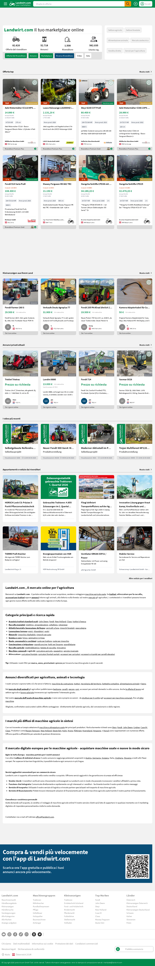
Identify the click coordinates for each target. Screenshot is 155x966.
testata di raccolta (48, 647)
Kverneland (87, 730)
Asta (88, 55)
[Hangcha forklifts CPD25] (134, 192)
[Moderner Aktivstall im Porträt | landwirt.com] (96, 442)
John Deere (43, 621)
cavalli (65, 689)
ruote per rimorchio (61, 641)
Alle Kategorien (8, 916)
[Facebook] (15, 934)
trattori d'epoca (79, 621)
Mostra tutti (145, 71)
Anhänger (37, 922)
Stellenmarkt (69, 919)
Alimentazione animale (118, 40)
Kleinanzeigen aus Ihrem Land (18, 272)
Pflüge (35, 909)
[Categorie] (34, 934)
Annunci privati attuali (14, 344)
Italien (129, 916)
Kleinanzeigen (8, 906)
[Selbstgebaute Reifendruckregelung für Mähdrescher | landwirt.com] (20, 442)
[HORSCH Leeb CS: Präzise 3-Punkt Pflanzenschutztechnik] (20, 498)
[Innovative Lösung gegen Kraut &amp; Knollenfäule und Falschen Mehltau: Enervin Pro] (134, 498)
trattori (77, 683)
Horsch (106, 730)
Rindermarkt (69, 909)
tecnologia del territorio (91, 683)
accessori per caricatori (70, 654)
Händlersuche (7, 909)
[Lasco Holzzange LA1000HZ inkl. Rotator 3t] (58, 115)
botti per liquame (55, 644)
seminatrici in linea (36, 637)
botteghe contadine (110, 683)
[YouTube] (4, 934)
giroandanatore (41, 624)
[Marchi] (40, 934)
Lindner (136, 727)
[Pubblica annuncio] (135, 4)
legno (143, 683)
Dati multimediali (21, 943)
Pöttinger (78, 730)
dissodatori (39, 631)
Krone (70, 730)
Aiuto (6, 954)
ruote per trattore (44, 641)
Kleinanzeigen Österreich (137, 903)
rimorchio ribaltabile (26, 634)
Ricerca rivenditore (64, 55)
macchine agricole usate (95, 594)
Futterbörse (69, 916)
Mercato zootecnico (140, 40)
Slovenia (127, 758)
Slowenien (130, 919)
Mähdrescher (38, 903)
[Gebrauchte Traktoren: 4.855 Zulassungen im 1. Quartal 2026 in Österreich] (58, 498)
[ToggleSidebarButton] (5, 4)
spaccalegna (80, 628)
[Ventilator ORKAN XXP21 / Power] (96, 549)
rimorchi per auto (43, 634)
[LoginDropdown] (145, 4)
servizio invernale (71, 651)
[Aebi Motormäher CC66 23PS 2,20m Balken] (134, 115)
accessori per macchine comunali (118, 697)
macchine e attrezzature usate (52, 727)
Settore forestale (133, 30)
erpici (30, 631)
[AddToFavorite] (34, 82)
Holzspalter (38, 916)
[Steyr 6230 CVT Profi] (96, 115)
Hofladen (68, 922)
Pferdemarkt (69, 913)
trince (25, 637)
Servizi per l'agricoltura (135, 50)
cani (77, 689)
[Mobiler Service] (134, 549)
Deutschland (131, 906)
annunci (33, 55)
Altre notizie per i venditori (140, 578)
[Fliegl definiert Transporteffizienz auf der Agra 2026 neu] (96, 498)
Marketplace (46, 55)
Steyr (114, 727)
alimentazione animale (129, 683)
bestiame (57, 689)
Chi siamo (6, 943)
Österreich (130, 899)
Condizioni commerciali (86, 943)
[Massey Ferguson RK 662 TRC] (58, 192)
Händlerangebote (9, 903)
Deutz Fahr (57, 730)
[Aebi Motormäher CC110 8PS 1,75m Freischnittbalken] (20, 115)
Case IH (144, 727)
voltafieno (53, 624)
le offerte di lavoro (133, 689)
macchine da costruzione (62, 683)
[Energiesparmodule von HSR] (58, 549)
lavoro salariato (27, 692)
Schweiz (129, 913)
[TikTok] (21, 934)
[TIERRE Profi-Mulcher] (20, 549)
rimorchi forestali (67, 628)
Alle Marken (6, 919)
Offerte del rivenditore (16, 55)
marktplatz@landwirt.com (112, 962)
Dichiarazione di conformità (31, 949)
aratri (46, 631)
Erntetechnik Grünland (73, 903)
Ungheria (119, 758)
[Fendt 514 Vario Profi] (20, 192)
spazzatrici (58, 651)
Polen (128, 922)
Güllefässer (37, 913)
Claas (69, 621)
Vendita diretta (114, 50)
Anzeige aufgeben (9, 922)
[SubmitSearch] (128, 4)
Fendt (51, 621)
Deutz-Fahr (99, 922)
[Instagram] (9, 934)
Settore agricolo (115, 30)
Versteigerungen (8, 913)
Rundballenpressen (41, 906)
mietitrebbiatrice (32, 647)
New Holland (60, 621)
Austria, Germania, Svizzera (97, 758)
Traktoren (37, 899)
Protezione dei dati (64, 943)
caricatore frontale (29, 654)
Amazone (97, 730)
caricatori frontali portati (48, 654)
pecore (71, 689)
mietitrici (30, 624)
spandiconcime (40, 644)
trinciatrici (61, 647)
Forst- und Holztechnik (73, 906)
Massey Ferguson (32, 730)
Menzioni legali (9, 949)
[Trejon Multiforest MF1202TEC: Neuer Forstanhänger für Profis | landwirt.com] (134, 442)
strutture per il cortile (91, 697)
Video (79, 55)
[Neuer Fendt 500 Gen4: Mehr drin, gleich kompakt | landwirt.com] (58, 442)
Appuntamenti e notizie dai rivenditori (21, 469)
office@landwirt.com (45, 816)
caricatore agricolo (44, 651)
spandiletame (69, 644)
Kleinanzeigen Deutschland (138, 909)
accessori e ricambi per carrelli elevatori (98, 654)
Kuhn (64, 730)
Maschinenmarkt (9, 899)
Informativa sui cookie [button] (42, 943)
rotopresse (63, 624)
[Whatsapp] (26, 934)
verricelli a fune (52, 628)
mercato (92, 597)
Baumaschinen (39, 919)
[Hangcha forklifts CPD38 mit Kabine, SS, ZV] (96, 192)
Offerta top (8, 71)
